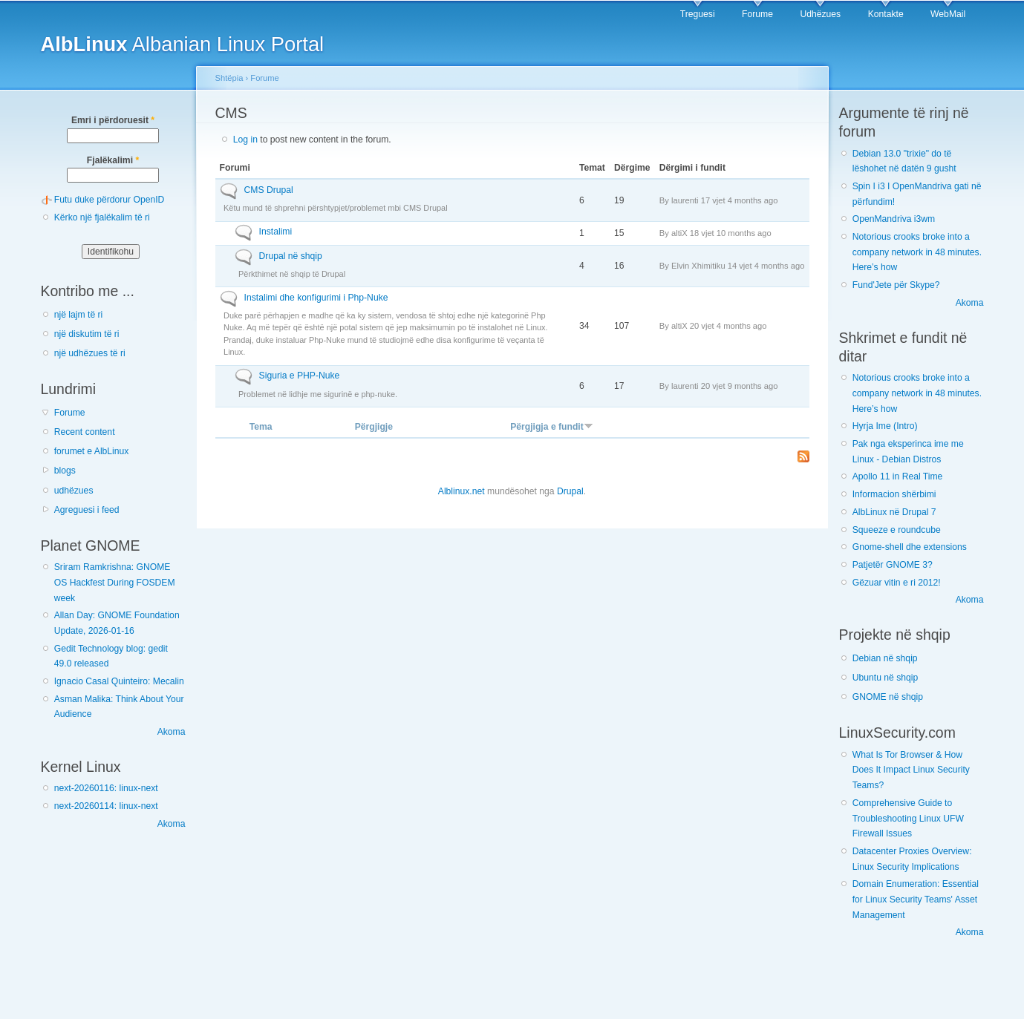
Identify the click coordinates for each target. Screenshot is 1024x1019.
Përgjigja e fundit (551, 427)
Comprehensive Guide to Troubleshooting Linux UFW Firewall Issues (908, 818)
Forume (757, 14)
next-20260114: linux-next (106, 806)
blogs (65, 470)
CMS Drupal (268, 190)
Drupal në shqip (290, 256)
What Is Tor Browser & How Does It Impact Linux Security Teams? (911, 770)
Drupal (570, 491)
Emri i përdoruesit (112, 120)
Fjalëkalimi (113, 160)
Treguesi (697, 14)
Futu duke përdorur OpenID (109, 199)
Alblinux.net (461, 491)
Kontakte (886, 14)
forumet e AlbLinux (91, 451)
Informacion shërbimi (894, 494)
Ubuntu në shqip (885, 677)
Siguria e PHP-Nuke (299, 375)
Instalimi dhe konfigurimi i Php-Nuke (316, 297)
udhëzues (74, 490)
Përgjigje (374, 427)
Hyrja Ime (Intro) (885, 426)
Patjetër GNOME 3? (892, 565)
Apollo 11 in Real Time (897, 476)
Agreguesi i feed (87, 510)
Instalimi (276, 231)
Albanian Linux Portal (183, 44)
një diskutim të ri (87, 334)
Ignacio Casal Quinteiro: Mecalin (119, 681)
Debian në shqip (885, 658)
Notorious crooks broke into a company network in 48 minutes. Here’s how (917, 252)
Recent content (84, 432)
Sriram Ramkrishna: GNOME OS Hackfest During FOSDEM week (114, 582)
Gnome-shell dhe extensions (909, 547)
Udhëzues (820, 14)
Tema (261, 427)
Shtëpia (229, 77)
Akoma (171, 732)
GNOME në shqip (887, 697)
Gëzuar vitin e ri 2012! (896, 582)
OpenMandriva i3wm (893, 219)
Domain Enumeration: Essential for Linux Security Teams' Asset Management (915, 899)
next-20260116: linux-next (106, 788)
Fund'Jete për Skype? (896, 285)
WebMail (947, 14)
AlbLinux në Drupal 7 (894, 512)
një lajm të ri (78, 314)
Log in (245, 139)
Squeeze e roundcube (896, 530)
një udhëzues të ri (89, 353)
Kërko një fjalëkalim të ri (102, 217)
